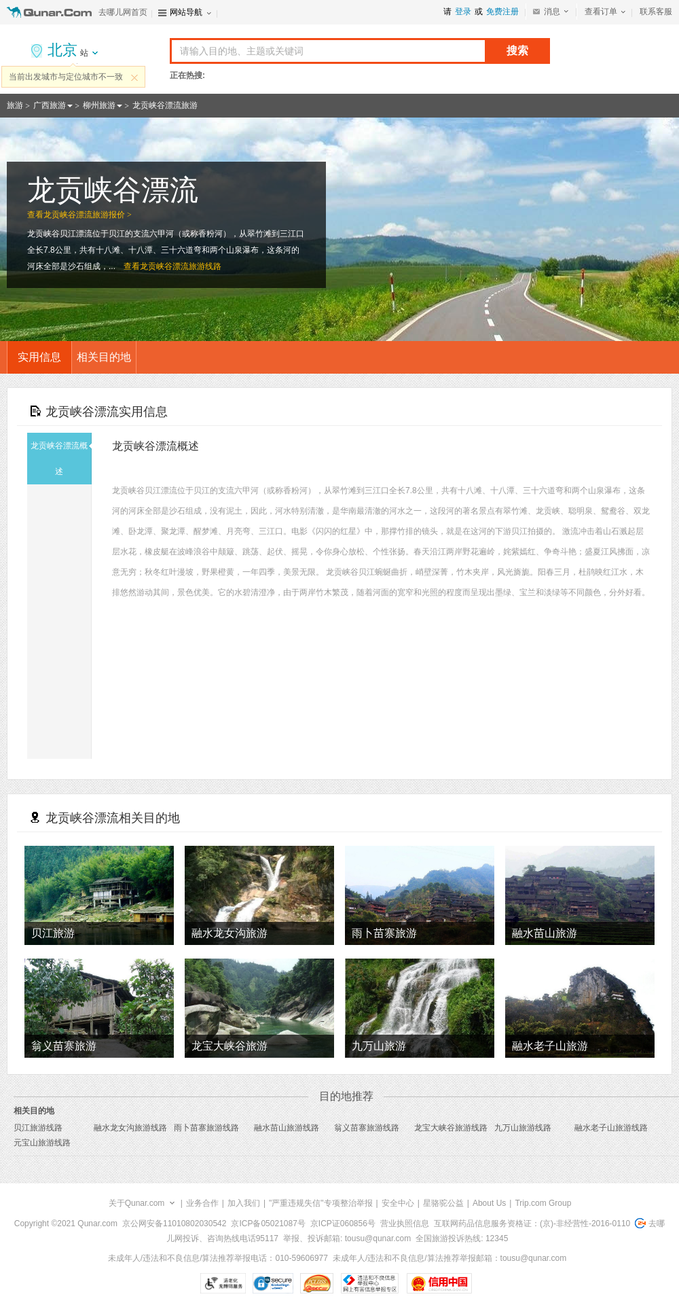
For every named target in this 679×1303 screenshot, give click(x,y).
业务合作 (202, 1203)
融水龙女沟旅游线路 (130, 1127)
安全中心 (398, 1203)
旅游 (15, 105)
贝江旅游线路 (38, 1127)
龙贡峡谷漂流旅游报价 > (87, 214)
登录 (463, 11)
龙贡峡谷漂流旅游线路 (180, 266)
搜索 (517, 50)
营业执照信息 (404, 1223)
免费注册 (502, 11)
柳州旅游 (99, 105)
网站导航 (186, 12)
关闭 (134, 77)
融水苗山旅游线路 (286, 1127)
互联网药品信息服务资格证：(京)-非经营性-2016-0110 (532, 1223)
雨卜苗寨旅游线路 (206, 1127)
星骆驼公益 (443, 1203)
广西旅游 (49, 105)
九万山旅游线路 (522, 1127)
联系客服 (656, 11)
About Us (489, 1203)
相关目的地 (104, 357)
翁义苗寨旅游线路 (366, 1127)
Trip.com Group (543, 1203)
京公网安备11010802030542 (174, 1223)
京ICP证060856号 (342, 1223)
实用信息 (39, 357)
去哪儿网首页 (122, 12)
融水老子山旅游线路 (611, 1127)
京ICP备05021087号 (268, 1223)
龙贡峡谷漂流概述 (61, 458)
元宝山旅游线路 (42, 1142)
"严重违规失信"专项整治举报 (321, 1203)
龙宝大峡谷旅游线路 (451, 1127)
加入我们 (243, 1203)
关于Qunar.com (137, 1203)
